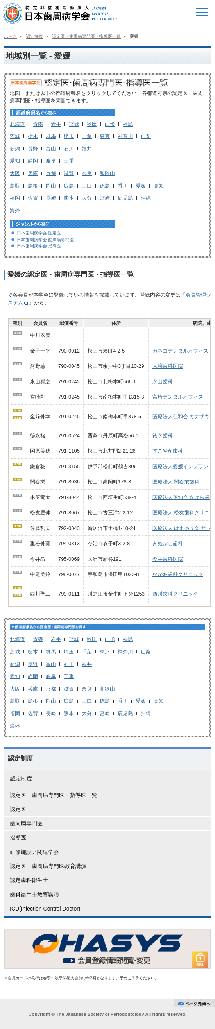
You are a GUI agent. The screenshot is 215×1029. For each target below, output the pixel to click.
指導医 (18, 837)
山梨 (146, 136)
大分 (87, 198)
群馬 (51, 136)
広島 (69, 186)
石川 (69, 149)
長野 (33, 149)
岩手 (56, 124)
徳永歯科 (162, 435)
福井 (87, 149)
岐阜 (51, 161)
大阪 (15, 173)
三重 (69, 161)
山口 (87, 186)
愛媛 (141, 186)
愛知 (15, 161)
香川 (123, 186)
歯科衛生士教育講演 (34, 894)
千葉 (87, 136)
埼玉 (69, 136)
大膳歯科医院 (167, 366)
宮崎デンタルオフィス (177, 397)
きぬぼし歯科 (167, 543)
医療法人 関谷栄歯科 (176, 482)
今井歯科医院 (167, 559)
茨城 (15, 136)
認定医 (18, 809)
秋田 (92, 124)
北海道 (17, 124)
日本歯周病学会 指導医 (39, 245)
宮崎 (105, 198)
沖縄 (146, 198)
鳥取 (15, 186)
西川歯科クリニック (175, 594)
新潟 (15, 149)
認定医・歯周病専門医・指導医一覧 (86, 36)
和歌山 (107, 173)
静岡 (33, 161)
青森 (38, 124)
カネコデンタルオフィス (180, 351)
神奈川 (125, 136)
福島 (128, 124)
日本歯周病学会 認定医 (39, 233)
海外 (15, 210)
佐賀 (33, 198)
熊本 (69, 198)
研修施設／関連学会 (34, 852)
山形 (110, 124)
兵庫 (33, 173)
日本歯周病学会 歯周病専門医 (45, 239)
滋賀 (69, 173)
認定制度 (34, 36)
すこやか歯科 (167, 451)
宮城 (74, 124)
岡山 (51, 186)
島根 (33, 186)
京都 (51, 173)
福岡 (15, 198)
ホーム (10, 36)
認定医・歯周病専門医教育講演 (48, 866)
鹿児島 (125, 198)
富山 (51, 149)
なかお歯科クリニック (177, 574)
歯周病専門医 (26, 823)
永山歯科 (162, 382)
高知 (159, 186)
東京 (105, 136)
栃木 (33, 136)
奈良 (87, 173)
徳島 (105, 186)
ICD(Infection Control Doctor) (45, 909)
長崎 (51, 198)
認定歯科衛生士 (29, 880)
